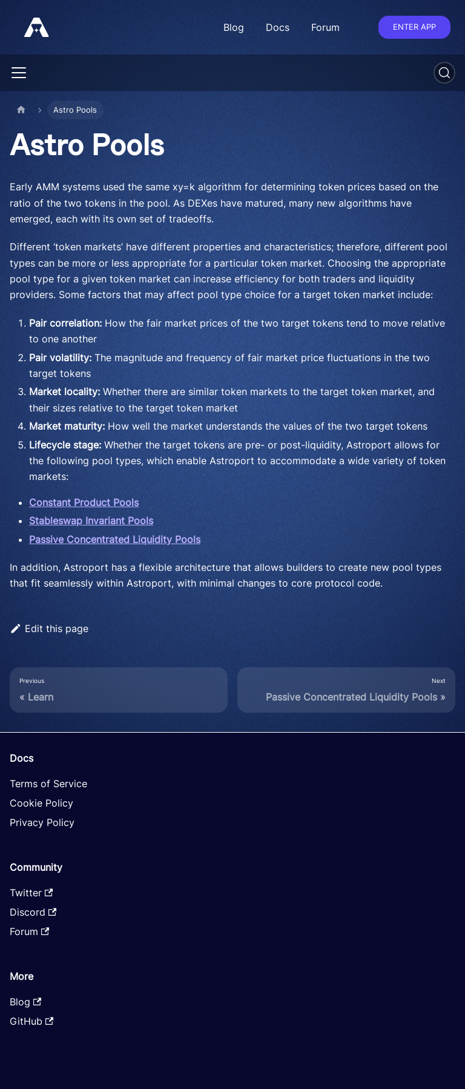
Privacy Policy (42, 822)
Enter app (414, 27)
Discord (33, 912)
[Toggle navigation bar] (19, 73)
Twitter (31, 893)
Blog (233, 27)
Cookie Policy (41, 803)
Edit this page (49, 628)
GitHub (31, 1021)
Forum (325, 27)
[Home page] (21, 110)
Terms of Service (48, 784)
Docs (277, 27)
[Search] (444, 73)
